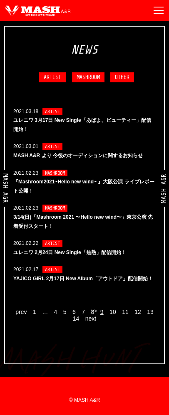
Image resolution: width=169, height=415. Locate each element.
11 (125, 312)
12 (137, 312)
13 (150, 312)
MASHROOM (88, 77)
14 (76, 318)
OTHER (122, 77)
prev (21, 312)
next (90, 318)
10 (112, 312)
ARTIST (52, 77)
